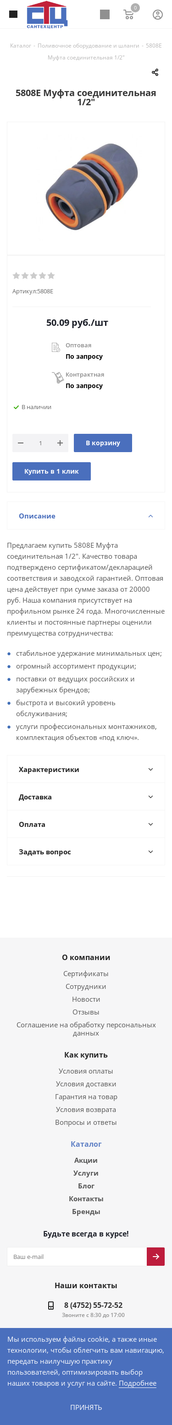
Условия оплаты (86, 1052)
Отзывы (86, 1001)
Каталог (86, 1125)
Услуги (86, 1154)
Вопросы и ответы (86, 1103)
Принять (85, 1407)
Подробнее (56, 1383)
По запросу (84, 355)
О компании (86, 947)
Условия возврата (85, 1090)
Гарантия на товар (85, 1077)
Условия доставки (85, 1065)
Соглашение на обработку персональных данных (86, 1014)
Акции (86, 1141)
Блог (86, 1167)
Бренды (86, 1194)
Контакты (86, 1181)
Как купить (86, 1036)
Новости (85, 988)
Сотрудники (86, 975)
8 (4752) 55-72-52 (93, 1289)
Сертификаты (86, 962)
